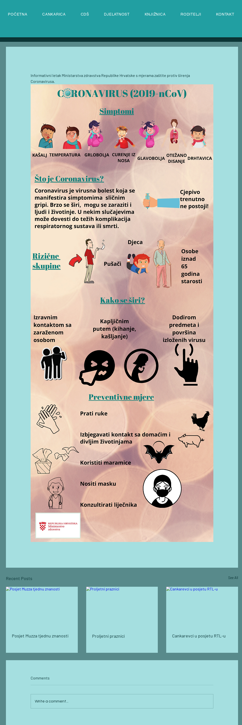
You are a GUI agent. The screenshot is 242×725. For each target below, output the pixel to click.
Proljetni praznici (108, 636)
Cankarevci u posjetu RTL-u (199, 635)
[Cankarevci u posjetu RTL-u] (202, 607)
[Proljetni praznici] (122, 607)
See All (233, 578)
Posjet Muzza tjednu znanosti (40, 635)
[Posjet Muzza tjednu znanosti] (42, 607)
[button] (117, 14)
